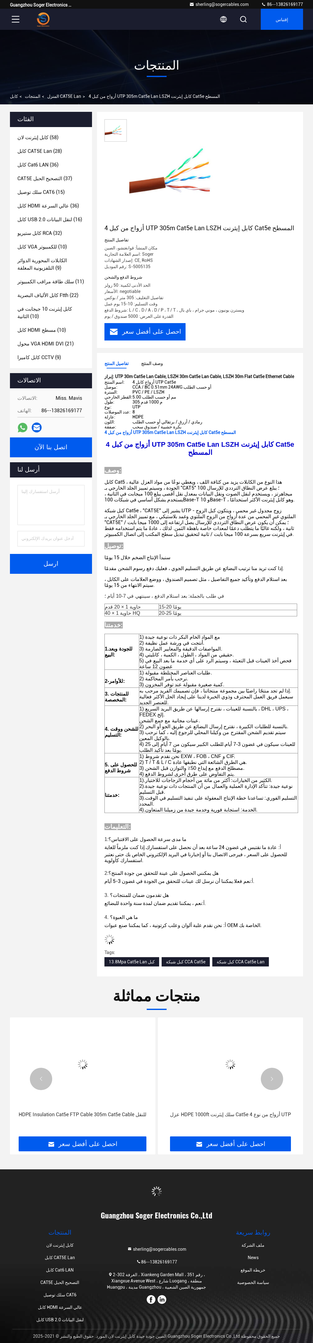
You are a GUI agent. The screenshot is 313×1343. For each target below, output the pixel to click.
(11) (50, 282)
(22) (47, 295)
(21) (45, 344)
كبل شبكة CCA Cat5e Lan (241, 961)
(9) (42, 264)
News (253, 1257)
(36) (37, 165)
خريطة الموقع (253, 1270)
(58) (37, 137)
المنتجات (32, 96)
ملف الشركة (253, 1245)
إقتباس (282, 19)
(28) (39, 151)
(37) (44, 178)
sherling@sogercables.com (219, 4)
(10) (42, 247)
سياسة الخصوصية (253, 1282)
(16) (49, 219)
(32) (39, 233)
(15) (41, 192)
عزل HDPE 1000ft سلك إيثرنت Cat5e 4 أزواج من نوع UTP (230, 1114)
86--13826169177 (282, 4)
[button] (41, 1079)
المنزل (53, 96)
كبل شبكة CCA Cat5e (185, 961)
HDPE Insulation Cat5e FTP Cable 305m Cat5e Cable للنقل (82, 1114)
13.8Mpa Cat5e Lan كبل (132, 961)
